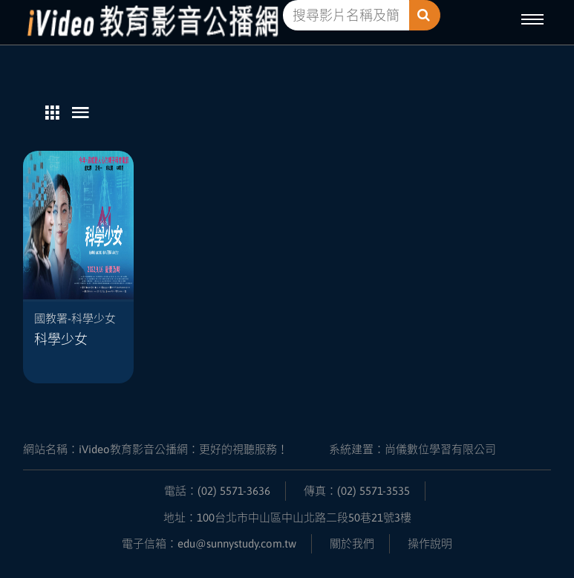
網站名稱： (155, 449)
